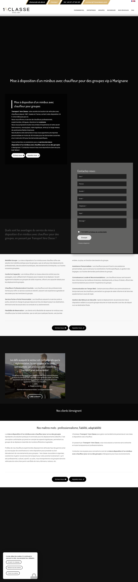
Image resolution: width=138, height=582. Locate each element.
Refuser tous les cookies (14, 567)
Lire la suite (35, 397)
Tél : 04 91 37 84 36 (71, 2)
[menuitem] (37, 2)
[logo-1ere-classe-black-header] (69, 10)
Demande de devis (37, 2)
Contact (54, 2)
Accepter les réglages (14, 562)
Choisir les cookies (13, 573)
